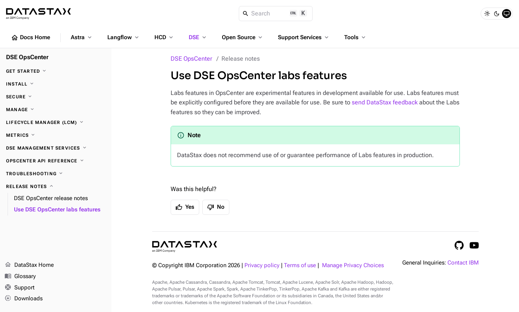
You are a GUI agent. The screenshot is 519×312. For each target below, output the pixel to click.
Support (20, 288)
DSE (198, 37)
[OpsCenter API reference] (55, 160)
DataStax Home (29, 265)
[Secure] (55, 96)
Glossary (20, 276)
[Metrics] (55, 135)
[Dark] (496, 13)
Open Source (243, 37)
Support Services (304, 37)
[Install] (55, 84)
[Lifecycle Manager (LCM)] (55, 122)
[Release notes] (55, 186)
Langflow (123, 37)
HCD (164, 37)
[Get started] (55, 71)
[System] (506, 13)
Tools (355, 37)
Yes (185, 207)
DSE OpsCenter (191, 58)
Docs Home (30, 37)
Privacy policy (261, 265)
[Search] (276, 13)
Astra (82, 37)
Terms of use (300, 265)
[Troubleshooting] (55, 173)
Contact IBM (463, 263)
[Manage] (55, 109)
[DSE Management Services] (55, 148)
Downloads (24, 299)
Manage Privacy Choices (353, 265)
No (215, 207)
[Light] (487, 13)
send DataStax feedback (385, 102)
